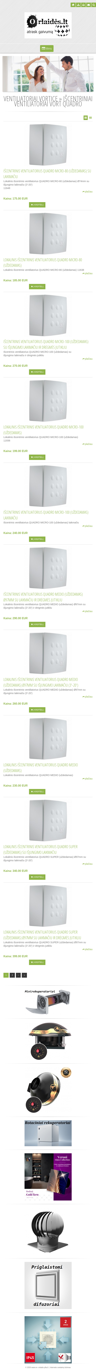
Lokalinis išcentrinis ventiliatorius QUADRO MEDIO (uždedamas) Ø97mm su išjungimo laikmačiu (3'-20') (40, 682)
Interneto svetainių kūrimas (60, 1367)
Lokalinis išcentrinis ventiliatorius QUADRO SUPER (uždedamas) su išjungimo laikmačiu (40, 849)
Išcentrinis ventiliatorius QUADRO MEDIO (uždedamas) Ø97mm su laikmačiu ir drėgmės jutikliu (43, 597)
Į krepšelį (37, 205)
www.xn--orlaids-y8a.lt (39, 1367)
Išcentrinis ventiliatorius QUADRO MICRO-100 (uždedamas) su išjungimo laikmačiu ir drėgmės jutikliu (45, 344)
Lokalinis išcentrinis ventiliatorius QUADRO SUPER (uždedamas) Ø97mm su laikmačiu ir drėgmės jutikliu (42, 934)
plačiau (88, 191)
